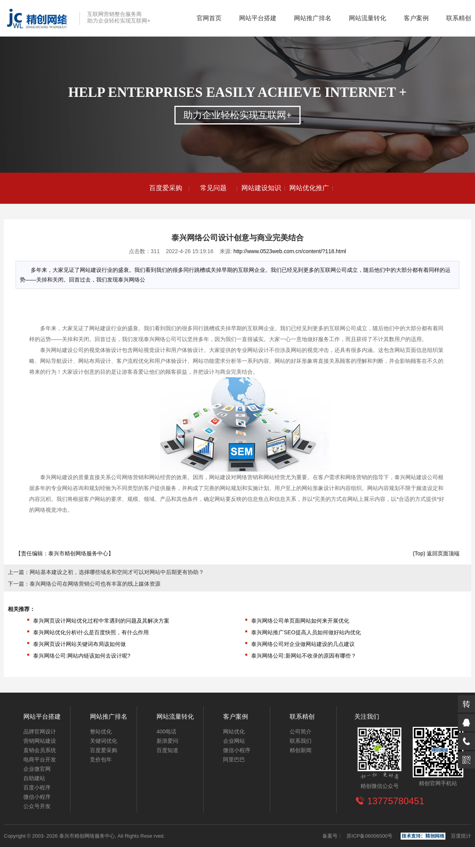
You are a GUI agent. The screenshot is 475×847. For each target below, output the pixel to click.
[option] (166, 188)
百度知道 (167, 750)
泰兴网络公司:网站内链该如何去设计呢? (81, 656)
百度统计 (461, 836)
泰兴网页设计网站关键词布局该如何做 (79, 644)
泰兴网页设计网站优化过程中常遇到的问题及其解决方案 (101, 621)
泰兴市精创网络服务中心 (78, 553)
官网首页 (209, 18)
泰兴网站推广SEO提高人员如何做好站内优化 (306, 632)
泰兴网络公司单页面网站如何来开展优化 (300, 621)
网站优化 (234, 731)
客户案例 (416, 18)
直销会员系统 (39, 750)
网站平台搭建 (257, 18)
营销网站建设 (39, 741)
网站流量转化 (367, 18)
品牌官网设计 (39, 731)
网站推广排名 (312, 18)
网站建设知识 (261, 188)
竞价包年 (101, 759)
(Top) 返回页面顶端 (436, 553)
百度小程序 (37, 787)
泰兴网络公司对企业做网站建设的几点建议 (303, 644)
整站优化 (101, 731)
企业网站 (234, 741)
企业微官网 (37, 769)
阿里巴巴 (234, 759)
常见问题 (213, 188)
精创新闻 (300, 750)
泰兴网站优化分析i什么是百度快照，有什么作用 (91, 632)
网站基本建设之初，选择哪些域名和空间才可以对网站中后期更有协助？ (117, 572)
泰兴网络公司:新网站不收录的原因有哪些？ (303, 656)
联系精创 (458, 18)
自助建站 (34, 778)
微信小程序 (37, 797)
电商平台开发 (39, 759)
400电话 (166, 731)
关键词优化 (103, 741)
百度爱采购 (165, 188)
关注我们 (366, 716)
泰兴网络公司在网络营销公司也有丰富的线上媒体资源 (95, 584)
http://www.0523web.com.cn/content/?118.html (289, 251)
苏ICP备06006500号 (370, 836)
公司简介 (300, 731)
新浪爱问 (167, 741)
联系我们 (300, 741)
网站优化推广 (309, 188)
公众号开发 (37, 806)
